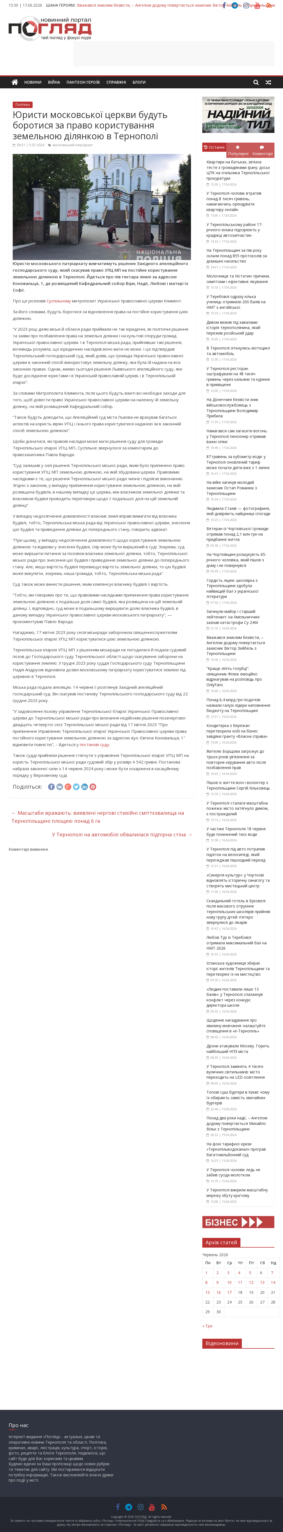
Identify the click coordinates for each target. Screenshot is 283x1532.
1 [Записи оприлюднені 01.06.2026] (206, 1272)
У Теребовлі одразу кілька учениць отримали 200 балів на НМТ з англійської (236, 302)
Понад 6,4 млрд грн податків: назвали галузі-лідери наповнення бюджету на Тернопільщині (238, 705)
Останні (214, 147)
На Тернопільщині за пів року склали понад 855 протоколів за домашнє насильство (236, 256)
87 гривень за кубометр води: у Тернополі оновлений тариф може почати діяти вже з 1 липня (237, 462)
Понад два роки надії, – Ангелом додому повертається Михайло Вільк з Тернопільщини (236, 1123)
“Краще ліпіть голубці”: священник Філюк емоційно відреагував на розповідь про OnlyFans (234, 676)
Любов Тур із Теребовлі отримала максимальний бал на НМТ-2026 (236, 943)
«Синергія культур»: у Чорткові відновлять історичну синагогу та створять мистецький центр (238, 880)
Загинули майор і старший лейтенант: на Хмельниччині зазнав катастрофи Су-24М (233, 617)
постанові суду (94, 744)
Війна (54, 82)
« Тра (207, 1325)
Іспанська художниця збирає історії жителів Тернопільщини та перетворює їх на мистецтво (238, 968)
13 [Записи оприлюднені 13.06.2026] (262, 1282)
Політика (22, 104)
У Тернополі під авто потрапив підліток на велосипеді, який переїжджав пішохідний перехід (235, 854)
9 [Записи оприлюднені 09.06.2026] (217, 1282)
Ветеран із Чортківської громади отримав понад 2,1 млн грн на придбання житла (237, 534)
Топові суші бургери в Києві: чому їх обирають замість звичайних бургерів (237, 1097)
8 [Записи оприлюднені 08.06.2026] (206, 1282)
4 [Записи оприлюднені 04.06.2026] (239, 1272)
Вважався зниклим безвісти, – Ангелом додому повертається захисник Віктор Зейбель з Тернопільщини (176, 5)
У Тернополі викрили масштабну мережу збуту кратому (237, 1192)
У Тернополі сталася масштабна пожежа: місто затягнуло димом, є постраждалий (237, 808)
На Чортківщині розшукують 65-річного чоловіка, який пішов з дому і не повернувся (236, 560)
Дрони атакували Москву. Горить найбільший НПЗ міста (237, 1048)
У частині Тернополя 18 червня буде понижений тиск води (236, 831)
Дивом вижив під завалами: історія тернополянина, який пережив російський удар (233, 328)
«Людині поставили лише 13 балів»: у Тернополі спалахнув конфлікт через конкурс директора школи (234, 997)
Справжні (116, 82)
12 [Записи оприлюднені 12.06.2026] (251, 1282)
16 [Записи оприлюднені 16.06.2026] (218, 1292)
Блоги (139, 82)
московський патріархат (73, 145)
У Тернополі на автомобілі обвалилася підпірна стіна (122, 834)
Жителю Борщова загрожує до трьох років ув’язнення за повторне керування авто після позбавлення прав (236, 759)
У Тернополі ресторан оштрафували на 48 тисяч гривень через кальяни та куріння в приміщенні (238, 376)
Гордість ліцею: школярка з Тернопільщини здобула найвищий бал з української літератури (232, 588)
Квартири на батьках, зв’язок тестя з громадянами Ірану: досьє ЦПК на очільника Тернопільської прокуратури (238, 170)
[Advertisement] (173, 53)
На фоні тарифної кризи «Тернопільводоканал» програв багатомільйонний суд (236, 1149)
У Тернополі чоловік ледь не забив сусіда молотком (233, 1172)
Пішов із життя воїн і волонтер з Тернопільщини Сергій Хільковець (238, 785)
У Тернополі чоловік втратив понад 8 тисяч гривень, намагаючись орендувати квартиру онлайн (233, 201)
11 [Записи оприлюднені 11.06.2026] (240, 1282)
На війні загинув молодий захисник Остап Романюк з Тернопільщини (231, 488)
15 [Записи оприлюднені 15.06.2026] (207, 1292)
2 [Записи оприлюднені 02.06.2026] (217, 1272)
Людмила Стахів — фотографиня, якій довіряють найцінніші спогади (238, 511)
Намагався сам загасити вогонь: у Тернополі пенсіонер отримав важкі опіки (237, 436)
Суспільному (59, 301)
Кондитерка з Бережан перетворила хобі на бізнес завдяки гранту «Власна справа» (237, 731)
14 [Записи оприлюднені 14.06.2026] (273, 1282)
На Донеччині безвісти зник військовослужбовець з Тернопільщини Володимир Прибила (232, 407)
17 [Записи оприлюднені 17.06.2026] (229, 1292)
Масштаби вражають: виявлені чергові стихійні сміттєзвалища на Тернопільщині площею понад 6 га (97, 816)
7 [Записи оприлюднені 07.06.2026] (272, 1272)
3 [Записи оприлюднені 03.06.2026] (228, 1272)
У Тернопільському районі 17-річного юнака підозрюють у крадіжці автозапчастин (234, 230)
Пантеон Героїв (83, 82)
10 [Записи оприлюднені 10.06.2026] (229, 1282)
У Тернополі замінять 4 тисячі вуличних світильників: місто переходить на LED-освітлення (235, 1072)
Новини (32, 82)
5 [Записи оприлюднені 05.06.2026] (250, 1272)
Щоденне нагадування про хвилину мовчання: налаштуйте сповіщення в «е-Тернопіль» (236, 1025)
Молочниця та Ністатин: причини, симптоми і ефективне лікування (238, 278)
